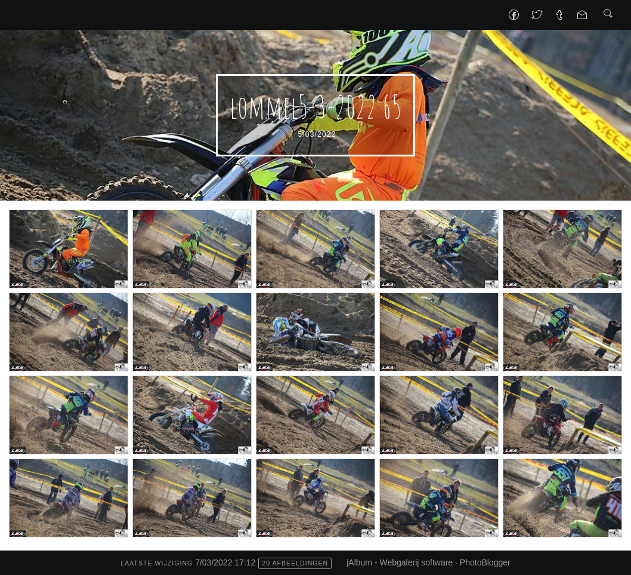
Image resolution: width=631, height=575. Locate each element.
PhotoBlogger (485, 562)
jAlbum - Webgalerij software (400, 562)
